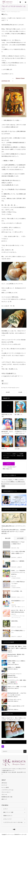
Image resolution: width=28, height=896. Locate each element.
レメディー (5, 808)
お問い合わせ (4, 782)
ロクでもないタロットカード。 (15, 699)
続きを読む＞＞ (5, 533)
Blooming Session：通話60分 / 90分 (16, 654)
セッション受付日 (5, 787)
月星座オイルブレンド (7, 815)
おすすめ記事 (20, 538)
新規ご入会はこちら (7, 468)
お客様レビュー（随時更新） (14, 667)
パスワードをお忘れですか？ (9, 467)
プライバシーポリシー (6, 792)
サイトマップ (4, 785)
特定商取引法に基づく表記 (7, 796)
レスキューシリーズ (7, 819)
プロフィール (4, 794)
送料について (4, 799)
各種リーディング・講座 (8, 812)
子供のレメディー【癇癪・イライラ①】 (17, 686)
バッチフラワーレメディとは (7, 789)
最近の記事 (7, 538)
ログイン (9, 463)
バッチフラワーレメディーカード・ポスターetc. (13, 822)
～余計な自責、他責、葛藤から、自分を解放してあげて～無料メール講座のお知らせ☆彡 (17, 648)
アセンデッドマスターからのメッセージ (13, 11)
